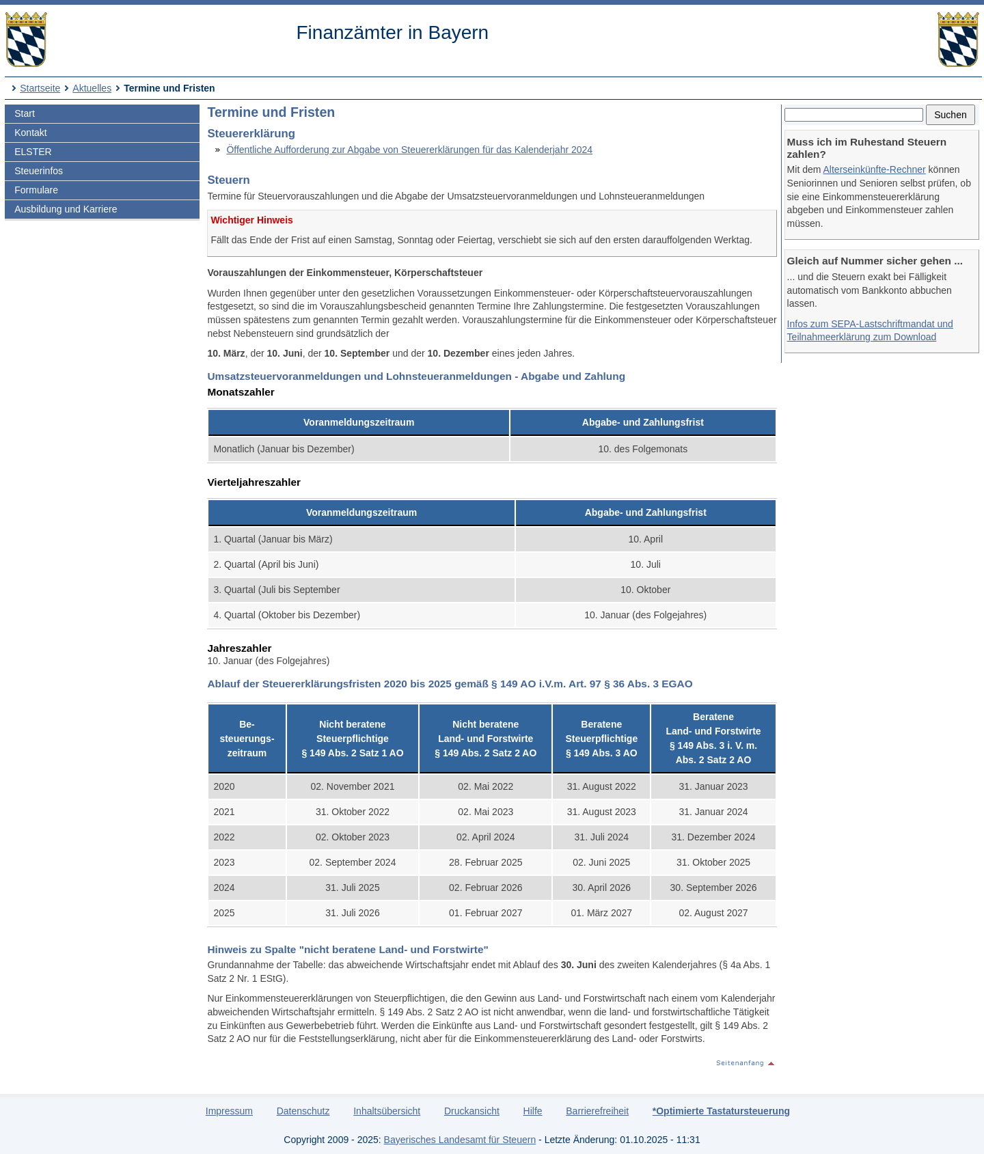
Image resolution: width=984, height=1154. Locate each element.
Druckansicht (472, 1110)
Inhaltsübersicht (386, 1110)
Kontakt (30, 132)
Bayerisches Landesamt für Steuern (460, 1139)
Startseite (40, 88)
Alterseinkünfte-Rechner (874, 169)
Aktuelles (91, 88)
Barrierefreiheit (597, 1110)
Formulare (36, 189)
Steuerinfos (38, 170)
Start (24, 113)
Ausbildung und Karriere (65, 209)
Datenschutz (303, 1110)
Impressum (229, 1110)
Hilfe (533, 1110)
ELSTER (32, 151)
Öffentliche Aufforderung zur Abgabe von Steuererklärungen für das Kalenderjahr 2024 (409, 149)
